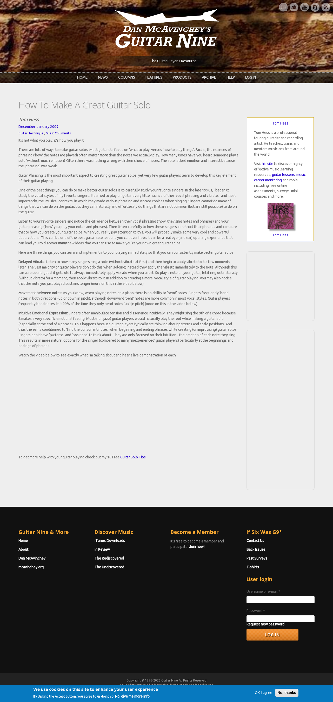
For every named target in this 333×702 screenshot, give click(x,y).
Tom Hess (280, 123)
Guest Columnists (58, 133)
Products (182, 77)
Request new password (265, 624)
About (23, 549)
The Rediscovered (109, 558)
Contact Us (255, 541)
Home (82, 77)
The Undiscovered (109, 567)
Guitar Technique (30, 133)
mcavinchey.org (31, 567)
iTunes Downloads (110, 541)
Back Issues (256, 549)
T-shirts (253, 567)
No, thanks (286, 694)
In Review (102, 549)
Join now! (196, 547)
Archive (209, 77)
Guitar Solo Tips (133, 457)
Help (231, 77)
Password (256, 611)
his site (267, 164)
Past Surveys (257, 558)
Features (153, 77)
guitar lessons (283, 175)
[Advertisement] (280, 285)
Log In (250, 77)
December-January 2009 (38, 127)
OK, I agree (263, 694)
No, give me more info (132, 698)
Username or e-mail (263, 591)
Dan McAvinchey (31, 558)
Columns (126, 77)
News (103, 77)
